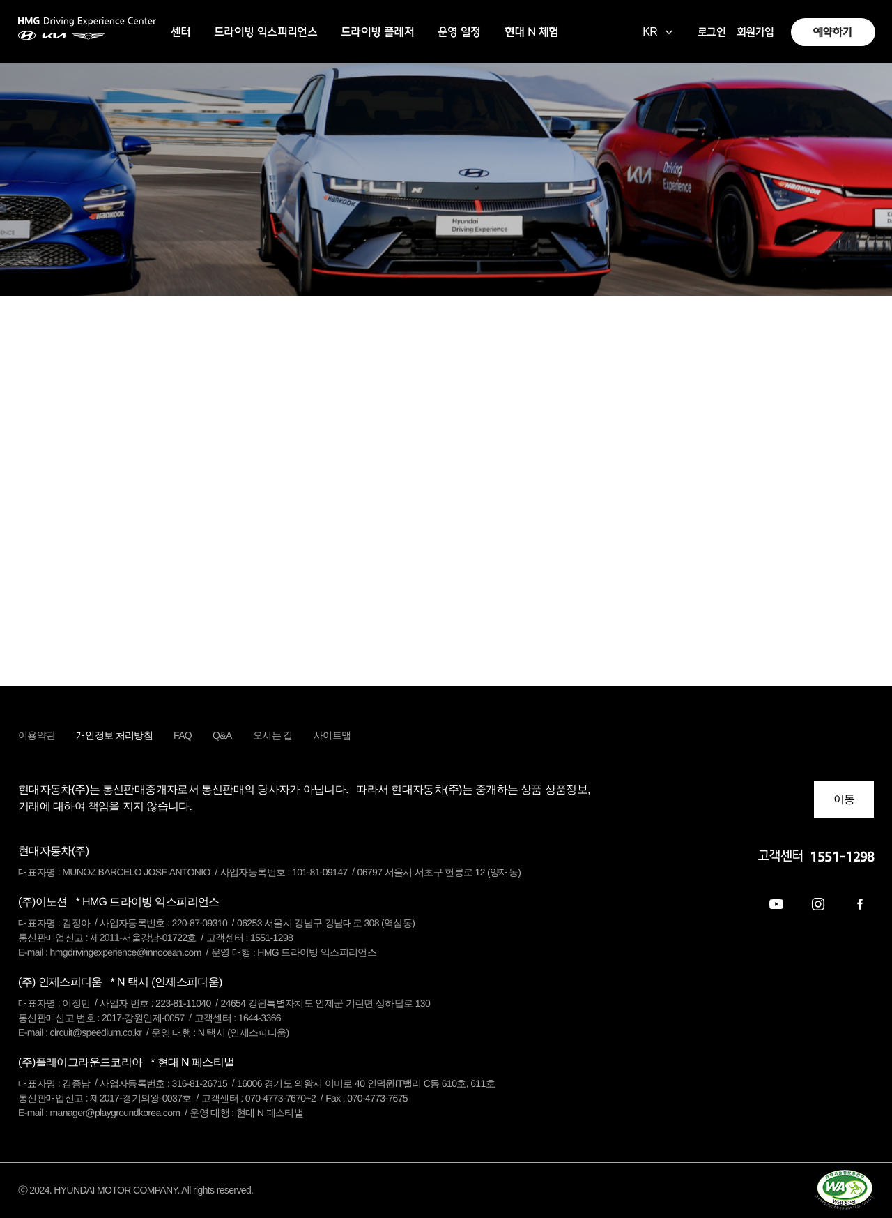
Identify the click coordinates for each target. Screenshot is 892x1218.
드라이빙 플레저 (377, 32)
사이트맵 (332, 735)
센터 (181, 32)
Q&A (222, 735)
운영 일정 (459, 32)
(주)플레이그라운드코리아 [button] (126, 1062)
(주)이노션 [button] (119, 902)
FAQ (183, 735)
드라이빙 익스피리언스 (265, 32)
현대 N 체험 (532, 32)
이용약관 (36, 735)
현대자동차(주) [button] (53, 851)
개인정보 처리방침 (114, 735)
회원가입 (755, 32)
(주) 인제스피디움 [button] (120, 982)
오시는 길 (273, 735)
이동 (844, 799)
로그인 (711, 32)
